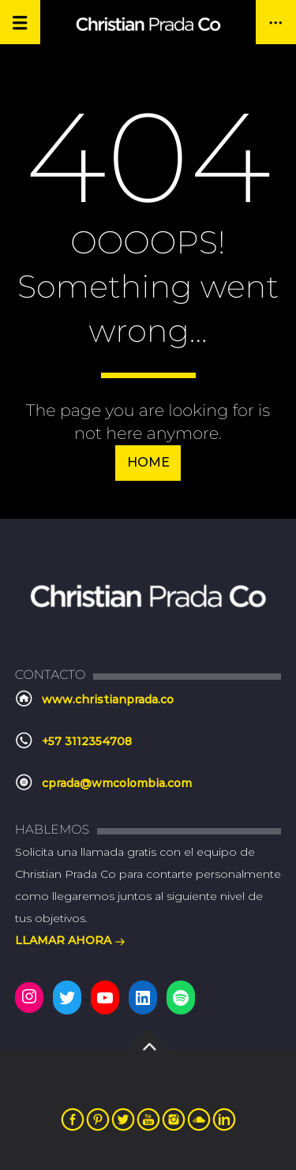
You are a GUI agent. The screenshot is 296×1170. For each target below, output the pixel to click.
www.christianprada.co (108, 699)
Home (148, 462)
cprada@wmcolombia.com (117, 783)
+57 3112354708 (87, 741)
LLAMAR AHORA (70, 942)
